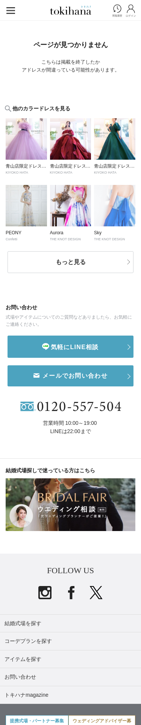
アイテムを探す (23, 659)
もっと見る (71, 262)
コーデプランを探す (28, 641)
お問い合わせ (20, 677)
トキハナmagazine (27, 695)
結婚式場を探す (23, 623)
